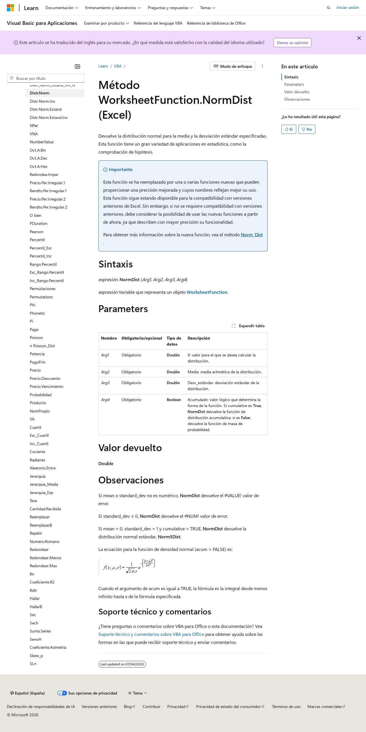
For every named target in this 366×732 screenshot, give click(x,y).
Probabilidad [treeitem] (40, 394)
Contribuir (151, 706)
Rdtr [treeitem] (33, 590)
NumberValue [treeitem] (41, 141)
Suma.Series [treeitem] (40, 631)
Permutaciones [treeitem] (42, 288)
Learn (103, 66)
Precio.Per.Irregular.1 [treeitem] (47, 182)
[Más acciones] (263, 66)
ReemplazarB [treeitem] (41, 525)
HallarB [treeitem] (36, 606)
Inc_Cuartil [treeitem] (39, 443)
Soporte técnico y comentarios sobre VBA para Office (151, 634)
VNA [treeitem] (34, 133)
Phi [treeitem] (32, 305)
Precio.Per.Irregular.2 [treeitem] (48, 199)
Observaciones (297, 99)
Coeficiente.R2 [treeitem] (42, 582)
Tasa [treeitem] (33, 500)
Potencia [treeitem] (37, 353)
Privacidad (176, 706)
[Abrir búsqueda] (328, 8)
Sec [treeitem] (33, 614)
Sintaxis (291, 77)
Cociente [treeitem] (37, 451)
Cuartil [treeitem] (35, 427)
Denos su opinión (292, 42)
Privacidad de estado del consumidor (228, 706)
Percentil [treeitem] (37, 239)
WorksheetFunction (207, 292)
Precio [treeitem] (35, 370)
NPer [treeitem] (34, 125)
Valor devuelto (296, 91)
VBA (118, 66)
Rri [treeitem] (32, 574)
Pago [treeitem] (34, 329)
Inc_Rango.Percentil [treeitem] (47, 280)
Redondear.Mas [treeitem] (43, 565)
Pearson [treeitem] (36, 231)
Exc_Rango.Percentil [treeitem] (47, 272)
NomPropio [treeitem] (40, 411)
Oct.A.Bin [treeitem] (38, 150)
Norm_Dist (252, 234)
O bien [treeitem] (35, 215)
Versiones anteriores (99, 706)
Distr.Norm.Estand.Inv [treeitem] (49, 117)
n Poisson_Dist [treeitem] (42, 345)
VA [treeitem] (32, 419)
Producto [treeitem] (38, 402)
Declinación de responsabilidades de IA (41, 706)
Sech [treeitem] (34, 623)
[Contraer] (77, 66)
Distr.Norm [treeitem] (39, 93)
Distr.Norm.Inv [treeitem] (42, 101)
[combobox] (46, 78)
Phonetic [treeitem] (37, 313)
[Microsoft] (10, 7)
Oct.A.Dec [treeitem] (38, 158)
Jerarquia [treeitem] (37, 476)
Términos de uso (286, 706)
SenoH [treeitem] (35, 639)
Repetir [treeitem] (36, 533)
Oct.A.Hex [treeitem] (38, 166)
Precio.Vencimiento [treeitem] (46, 386)
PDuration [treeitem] (38, 223)
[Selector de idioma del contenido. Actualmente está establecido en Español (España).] (27, 693)
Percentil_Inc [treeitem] (41, 256)
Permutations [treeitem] (41, 296)
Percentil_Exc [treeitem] (41, 248)
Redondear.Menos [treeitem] (45, 557)
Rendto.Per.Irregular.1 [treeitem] (48, 190)
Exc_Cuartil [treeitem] (39, 435)
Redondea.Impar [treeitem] (44, 174)
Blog (128, 706)
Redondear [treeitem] (39, 549)
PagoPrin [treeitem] (37, 362)
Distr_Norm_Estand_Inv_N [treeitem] (52, 85)
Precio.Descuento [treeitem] (45, 378)
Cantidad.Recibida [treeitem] (45, 508)
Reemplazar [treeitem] (40, 516)
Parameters (294, 84)
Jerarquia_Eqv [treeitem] (41, 492)
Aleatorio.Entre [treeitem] (42, 468)
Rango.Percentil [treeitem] (43, 264)
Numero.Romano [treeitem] (44, 541)
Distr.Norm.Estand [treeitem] (45, 109)
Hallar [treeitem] (35, 598)
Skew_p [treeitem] (36, 655)
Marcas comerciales (324, 706)
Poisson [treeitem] (36, 337)
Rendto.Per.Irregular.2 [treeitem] (48, 207)
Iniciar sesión (348, 7)
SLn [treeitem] (33, 663)
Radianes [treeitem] (37, 460)
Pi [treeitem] (31, 321)
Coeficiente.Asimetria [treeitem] (48, 647)
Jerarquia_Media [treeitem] (44, 484)
